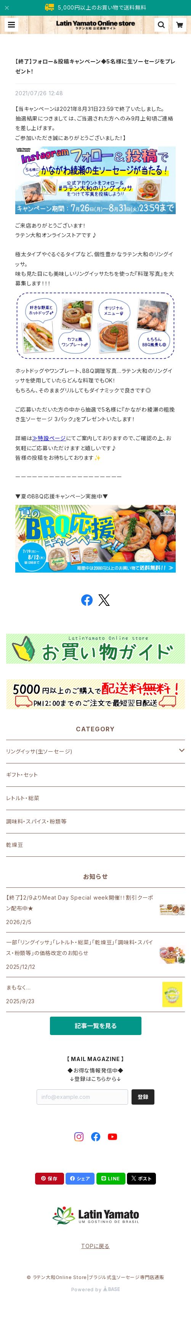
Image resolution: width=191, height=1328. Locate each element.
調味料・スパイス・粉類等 (36, 821)
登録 (143, 1097)
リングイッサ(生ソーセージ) (39, 751)
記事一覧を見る (96, 1026)
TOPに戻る (95, 1246)
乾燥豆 (14, 844)
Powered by (95, 1289)
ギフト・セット (22, 774)
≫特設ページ (49, 438)
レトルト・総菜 (23, 798)
